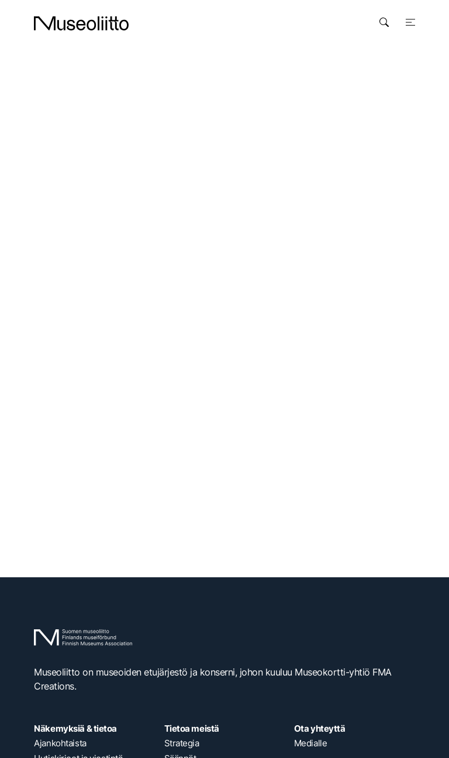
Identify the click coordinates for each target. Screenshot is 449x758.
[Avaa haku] (384, 22)
